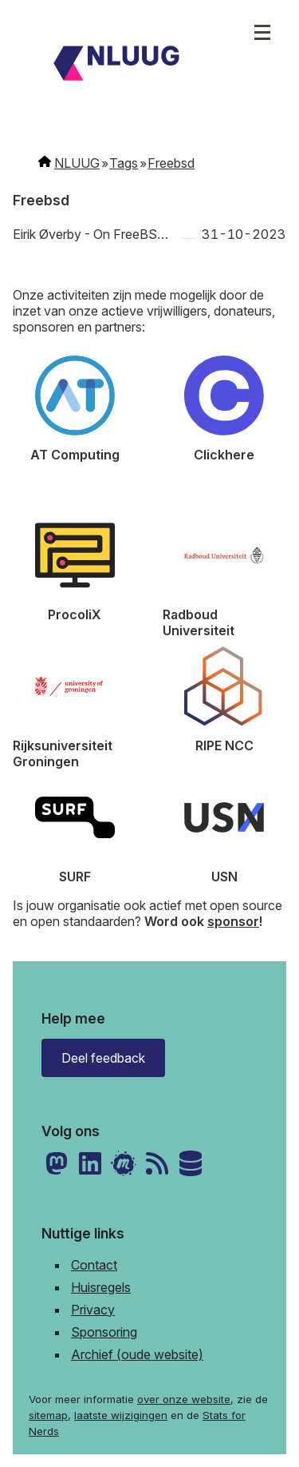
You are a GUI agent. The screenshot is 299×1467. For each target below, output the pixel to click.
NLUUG (77, 163)
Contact (94, 1265)
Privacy (93, 1310)
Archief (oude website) (137, 1354)
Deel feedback (103, 1058)
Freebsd (171, 163)
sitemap (48, 1415)
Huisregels (101, 1287)
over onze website (183, 1399)
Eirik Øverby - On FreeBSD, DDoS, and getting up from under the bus (94, 234)
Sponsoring (104, 1332)
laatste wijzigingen (120, 1415)
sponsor (233, 921)
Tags (123, 163)
